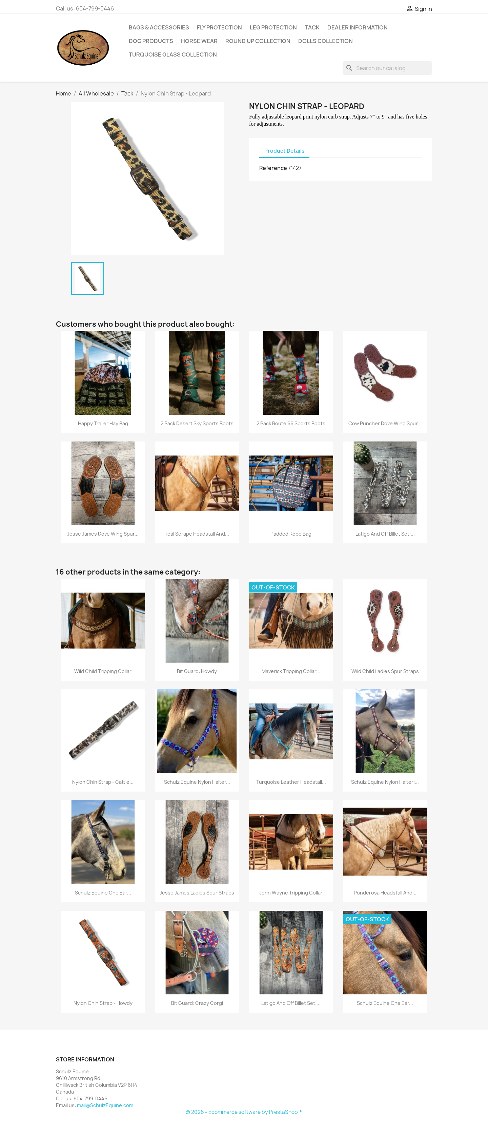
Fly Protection (219, 27)
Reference (273, 168)
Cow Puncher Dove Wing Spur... (385, 423)
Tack (312, 27)
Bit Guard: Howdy (197, 671)
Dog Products (151, 41)
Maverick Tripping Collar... (291, 671)
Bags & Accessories (159, 27)
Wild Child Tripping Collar (102, 671)
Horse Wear (199, 41)
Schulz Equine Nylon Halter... (197, 782)
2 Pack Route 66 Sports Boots (291, 423)
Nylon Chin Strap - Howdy (103, 1003)
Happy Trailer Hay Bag (103, 423)
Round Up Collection (257, 41)
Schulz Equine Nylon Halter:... (385, 782)
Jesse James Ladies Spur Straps (197, 892)
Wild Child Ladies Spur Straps (385, 671)
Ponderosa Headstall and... (385, 892)
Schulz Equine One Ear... (103, 892)
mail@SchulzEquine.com (105, 1105)
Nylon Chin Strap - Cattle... (103, 782)
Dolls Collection (325, 41)
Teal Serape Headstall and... (197, 534)
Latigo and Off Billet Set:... (385, 534)
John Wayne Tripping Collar (291, 892)
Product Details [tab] (284, 150)
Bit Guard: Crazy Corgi (197, 1003)
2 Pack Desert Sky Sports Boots (197, 423)
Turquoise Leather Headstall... (291, 782)
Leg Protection (273, 27)
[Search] (387, 68)
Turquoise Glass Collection (173, 54)
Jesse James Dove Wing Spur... (103, 534)
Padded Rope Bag (290, 534)
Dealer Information (357, 27)
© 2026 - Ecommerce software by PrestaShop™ (244, 1112)
